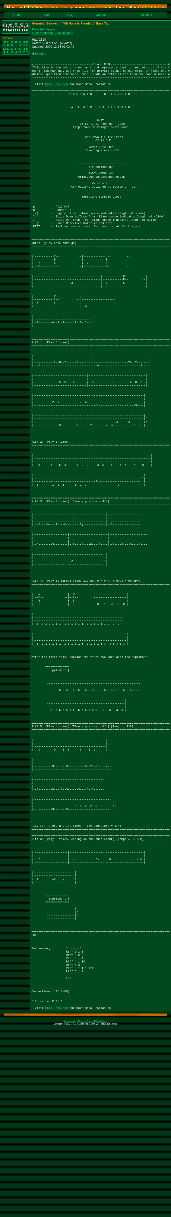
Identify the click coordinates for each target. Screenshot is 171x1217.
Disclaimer (101, 1211)
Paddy (41, 53)
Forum (45, 15)
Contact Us (103, 15)
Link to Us (146, 15)
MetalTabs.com (56, 89)
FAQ (70, 15)
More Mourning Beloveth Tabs (52, 33)
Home (17, 15)
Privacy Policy (85, 1211)
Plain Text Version (44, 29)
